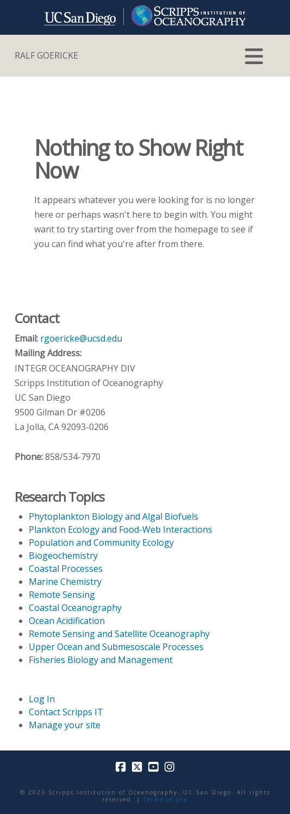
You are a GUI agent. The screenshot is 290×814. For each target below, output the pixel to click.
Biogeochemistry (63, 555)
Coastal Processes (66, 569)
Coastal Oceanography (75, 608)
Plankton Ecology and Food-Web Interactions (120, 529)
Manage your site (64, 725)
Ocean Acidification (67, 621)
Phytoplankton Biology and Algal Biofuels (113, 516)
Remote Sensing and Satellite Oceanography (119, 634)
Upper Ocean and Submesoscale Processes (116, 647)
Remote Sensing (62, 595)
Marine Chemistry (65, 582)
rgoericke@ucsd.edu (81, 338)
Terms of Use (165, 799)
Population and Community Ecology (101, 542)
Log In (42, 699)
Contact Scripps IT (66, 712)
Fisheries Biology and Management (101, 660)
